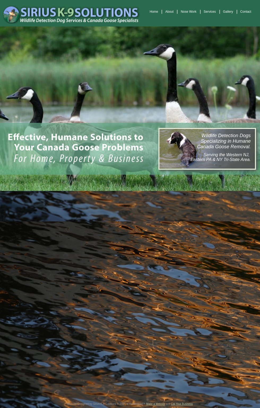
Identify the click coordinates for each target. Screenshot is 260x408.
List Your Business (182, 403)
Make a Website (155, 403)
